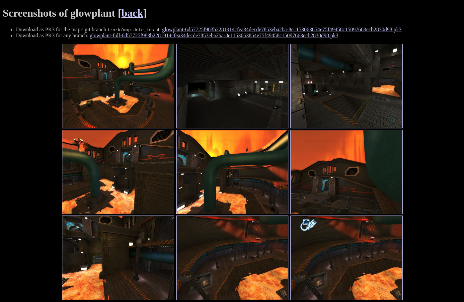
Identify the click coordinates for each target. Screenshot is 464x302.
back (132, 13)
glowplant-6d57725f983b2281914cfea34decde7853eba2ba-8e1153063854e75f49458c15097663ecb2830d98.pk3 (281, 29)
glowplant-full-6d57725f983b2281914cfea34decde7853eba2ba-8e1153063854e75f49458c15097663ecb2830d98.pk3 (214, 35)
